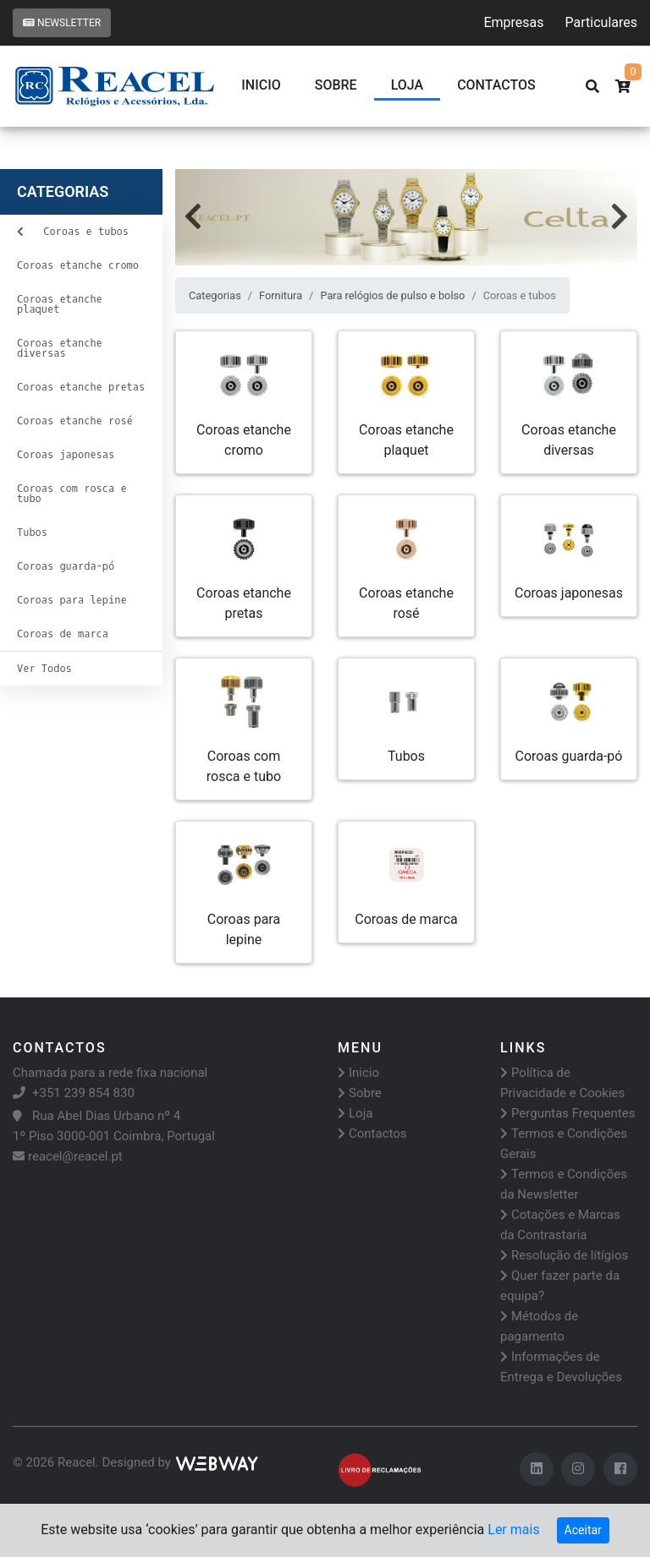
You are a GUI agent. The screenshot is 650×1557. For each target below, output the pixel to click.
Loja (407, 85)
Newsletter (62, 23)
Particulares (601, 22)
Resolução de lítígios (564, 1255)
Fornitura (280, 295)
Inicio (260, 85)
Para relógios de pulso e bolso (392, 295)
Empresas (513, 22)
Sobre (336, 85)
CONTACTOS (496, 85)
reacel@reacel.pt (68, 1156)
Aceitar (583, 1530)
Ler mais (513, 1529)
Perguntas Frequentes (567, 1113)
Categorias (215, 295)
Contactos (372, 1133)
